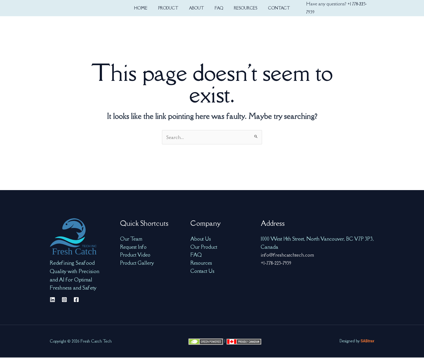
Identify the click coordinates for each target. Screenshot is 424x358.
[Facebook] (76, 300)
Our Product (203, 247)
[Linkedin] (52, 300)
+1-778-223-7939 (277, 263)
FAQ (196, 255)
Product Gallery (137, 263)
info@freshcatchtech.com (288, 255)
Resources (201, 263)
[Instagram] (64, 300)
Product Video (135, 255)
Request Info (133, 247)
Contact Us (202, 271)
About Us (200, 239)
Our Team (131, 239)
